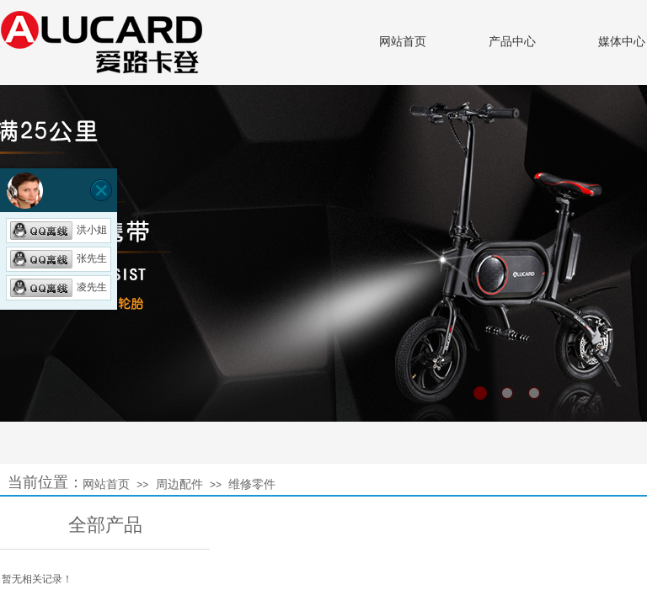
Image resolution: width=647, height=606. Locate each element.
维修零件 (251, 484)
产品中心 (512, 41)
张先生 (58, 258)
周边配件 (179, 484)
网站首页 (402, 41)
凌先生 (58, 287)
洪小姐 (58, 230)
